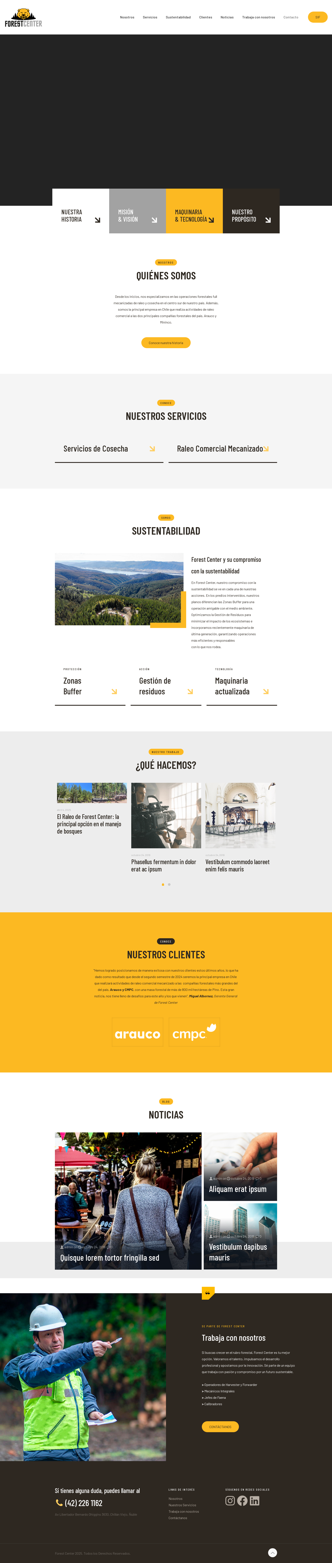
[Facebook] (243, 1500)
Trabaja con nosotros (184, 1511)
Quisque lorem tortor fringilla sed (109, 1257)
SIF (317, 17)
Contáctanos (178, 1518)
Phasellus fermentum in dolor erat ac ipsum (163, 865)
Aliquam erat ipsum (238, 1188)
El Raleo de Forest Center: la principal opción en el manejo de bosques (89, 824)
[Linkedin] (254, 1500)
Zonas (72, 680)
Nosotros (176, 1498)
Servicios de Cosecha (95, 448)
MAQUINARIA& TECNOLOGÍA (191, 215)
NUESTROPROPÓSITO (244, 215)
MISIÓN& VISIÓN (128, 215)
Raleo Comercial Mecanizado (220, 448)
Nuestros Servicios (182, 1505)
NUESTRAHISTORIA (71, 215)
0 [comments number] (112, 1247)
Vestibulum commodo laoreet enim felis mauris (237, 865)
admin (68, 1247)
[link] (137, 1032)
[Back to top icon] (272, 1552)
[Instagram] (231, 1500)
